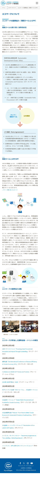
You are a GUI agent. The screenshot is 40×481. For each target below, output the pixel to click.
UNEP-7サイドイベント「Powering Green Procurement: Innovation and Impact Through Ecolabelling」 (18, 351)
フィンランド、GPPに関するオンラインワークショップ (20, 453)
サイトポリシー (30, 474)
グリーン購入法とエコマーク (11, 190)
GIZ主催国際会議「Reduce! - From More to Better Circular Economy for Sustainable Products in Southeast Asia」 (19, 419)
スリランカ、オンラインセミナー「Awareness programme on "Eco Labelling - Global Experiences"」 (17, 442)
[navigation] (37, 3)
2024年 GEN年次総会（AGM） (12, 384)
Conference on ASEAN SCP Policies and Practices (19, 374)
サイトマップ (21, 474)
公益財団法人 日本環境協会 (26, 476)
